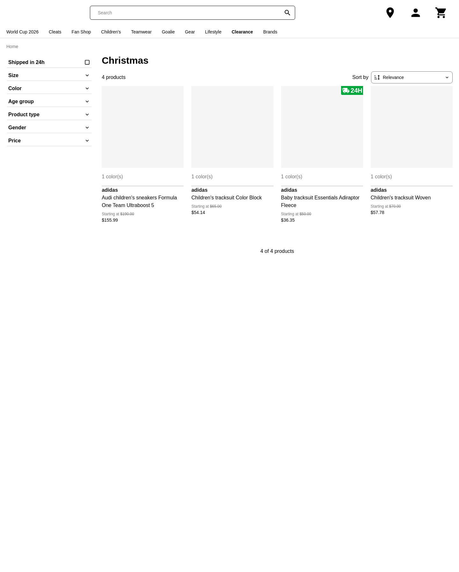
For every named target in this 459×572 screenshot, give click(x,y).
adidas (110, 190)
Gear (190, 31)
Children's (111, 31)
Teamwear (141, 31)
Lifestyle (213, 31)
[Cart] (441, 12)
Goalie (168, 31)
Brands (270, 31)
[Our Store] (390, 12)
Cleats (55, 31)
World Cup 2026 (22, 31)
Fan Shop (81, 31)
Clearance (242, 31)
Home (12, 46)
